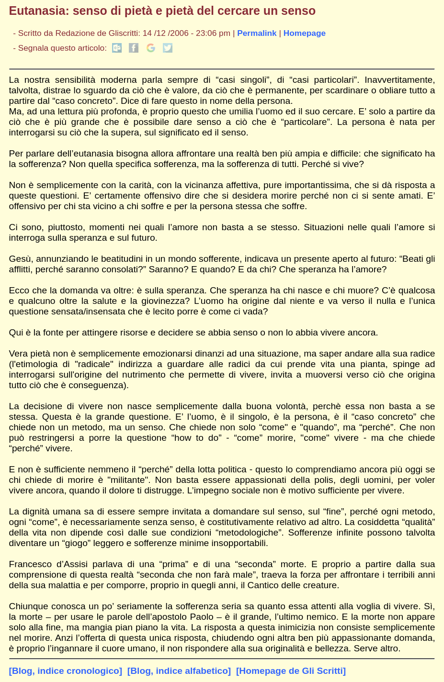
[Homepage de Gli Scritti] (291, 671)
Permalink (257, 33)
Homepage (305, 33)
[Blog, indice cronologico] (66, 671)
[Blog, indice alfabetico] (179, 671)
